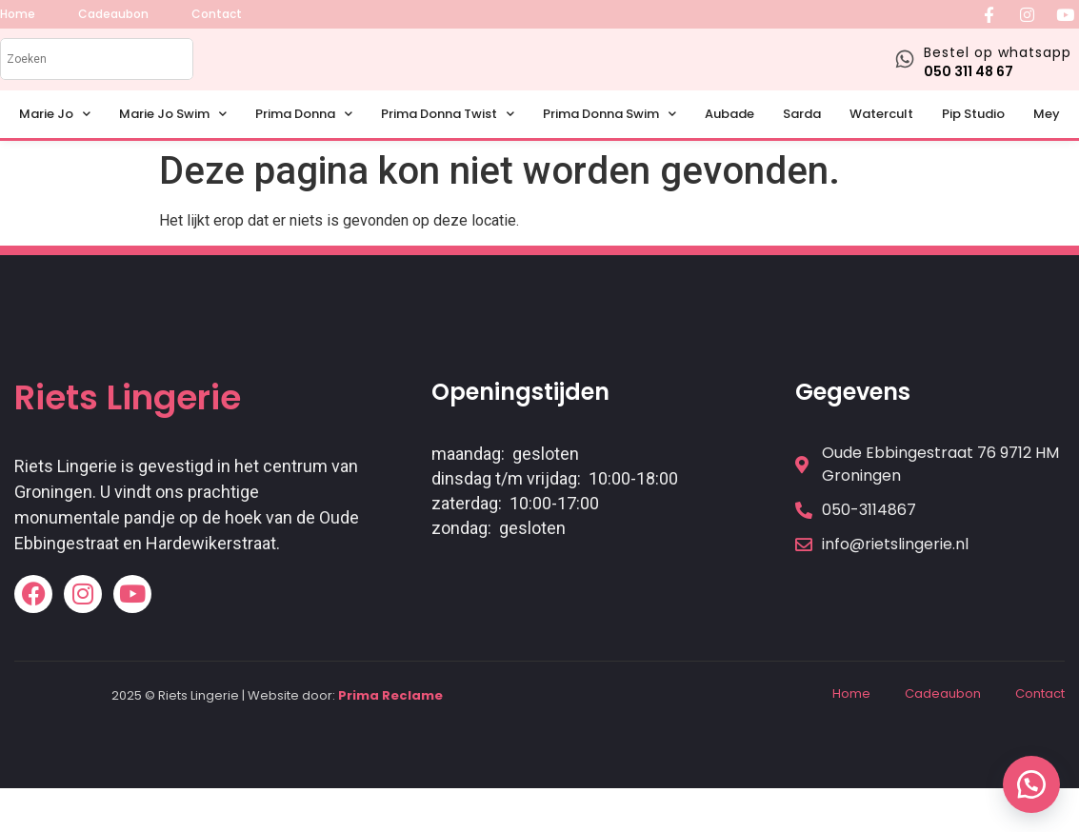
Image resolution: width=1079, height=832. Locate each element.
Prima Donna (303, 137)
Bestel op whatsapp (997, 63)
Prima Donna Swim (609, 137)
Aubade (729, 137)
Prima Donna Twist (447, 137)
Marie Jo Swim (173, 137)
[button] (1031, 784)
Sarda (802, 137)
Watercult (881, 137)
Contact (1040, 716)
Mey (1046, 137)
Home (851, 716)
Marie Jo (54, 137)
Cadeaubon (943, 716)
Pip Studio (973, 137)
